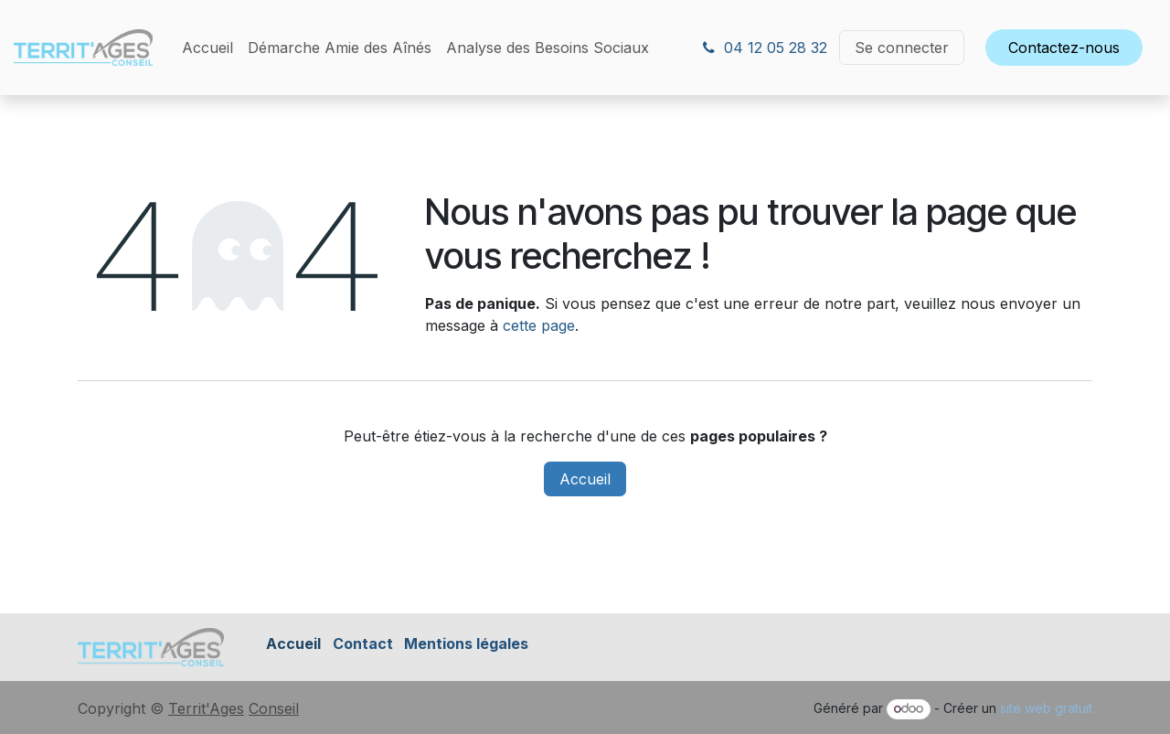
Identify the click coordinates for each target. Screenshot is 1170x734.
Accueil (585, 479)
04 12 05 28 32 (765, 47)
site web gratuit (1046, 708)
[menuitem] (207, 47)
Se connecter (902, 47)
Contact (363, 643)
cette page (539, 325)
